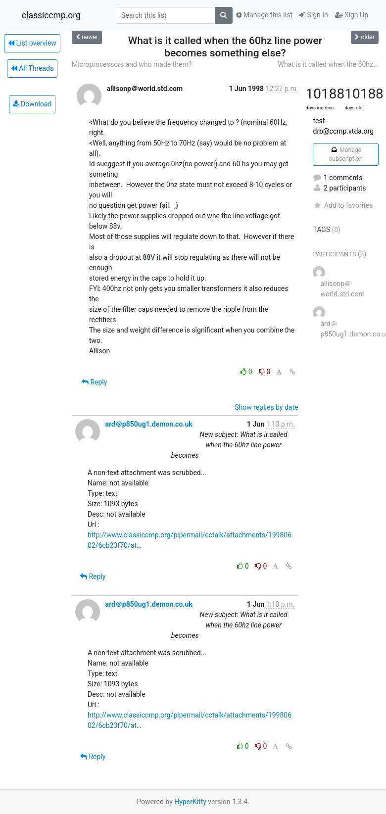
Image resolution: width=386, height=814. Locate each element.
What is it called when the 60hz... (328, 64)
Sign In (313, 15)
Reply (94, 382)
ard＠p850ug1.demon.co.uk (148, 424)
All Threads (32, 68)
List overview (32, 43)
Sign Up (351, 15)
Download (32, 104)
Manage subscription (345, 154)
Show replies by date (266, 407)
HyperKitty (190, 802)
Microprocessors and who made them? (132, 64)
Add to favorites (343, 205)
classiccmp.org (51, 15)
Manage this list (264, 15)
